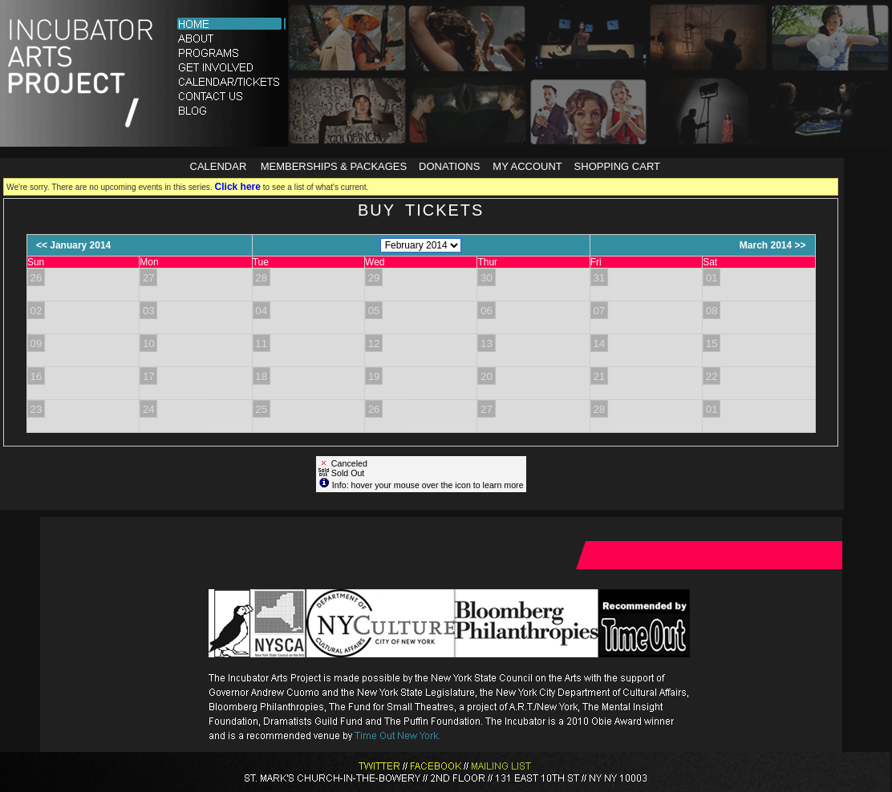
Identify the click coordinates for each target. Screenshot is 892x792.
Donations (449, 166)
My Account (526, 166)
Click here (238, 186)
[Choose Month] (420, 245)
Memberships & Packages (334, 166)
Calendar (218, 166)
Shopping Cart (617, 166)
